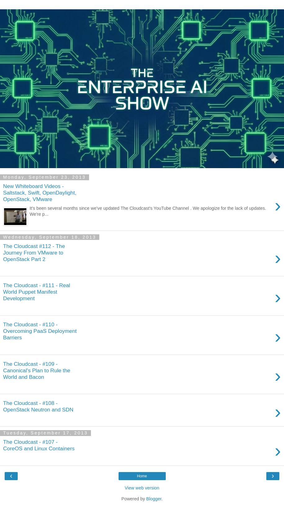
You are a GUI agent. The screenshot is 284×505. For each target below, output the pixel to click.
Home (142, 476)
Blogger (153, 498)
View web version (142, 487)
